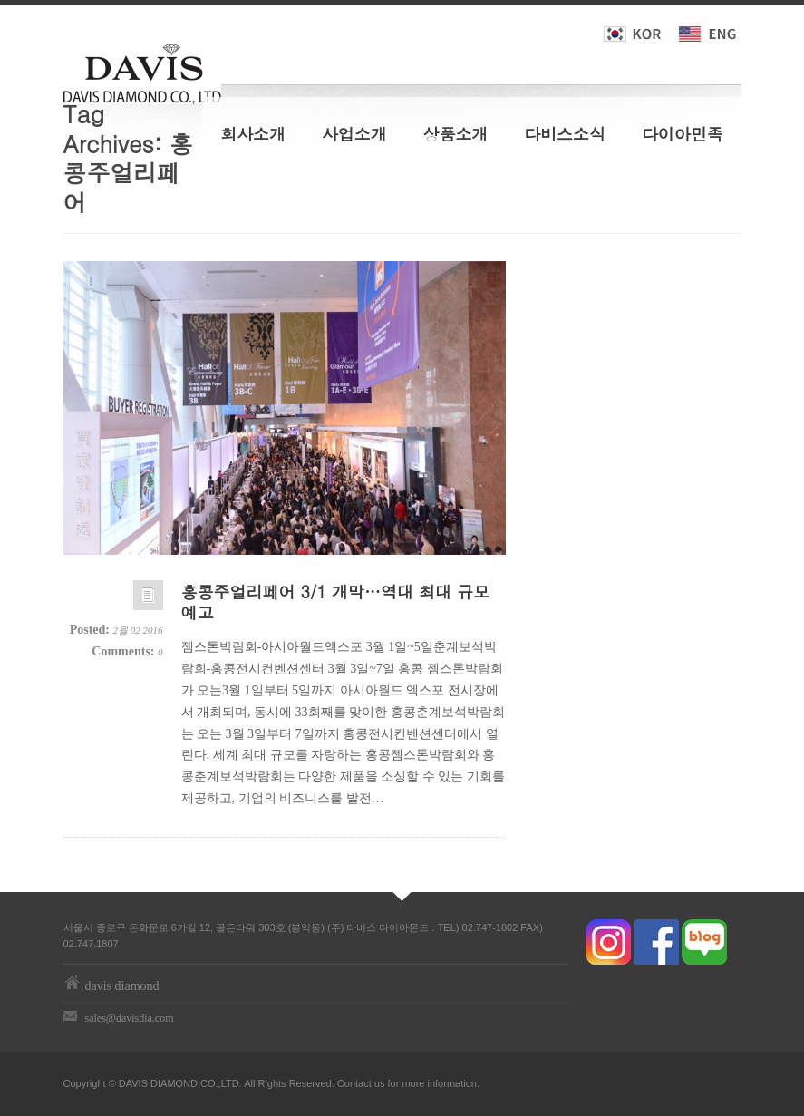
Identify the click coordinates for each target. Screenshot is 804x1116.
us (379, 1083)
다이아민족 (682, 133)
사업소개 (354, 133)
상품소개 (456, 133)
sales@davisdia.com (129, 1018)
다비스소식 (564, 133)
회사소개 (253, 133)
